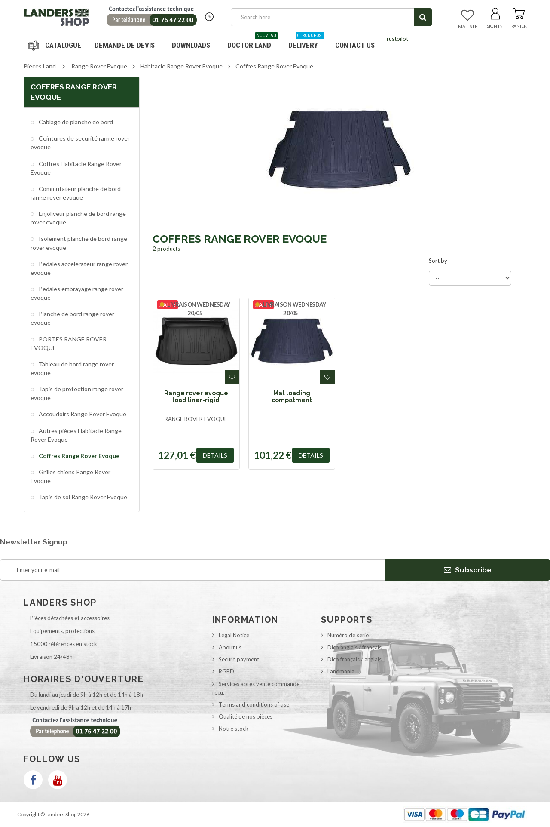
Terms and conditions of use (254, 704)
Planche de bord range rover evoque (72, 318)
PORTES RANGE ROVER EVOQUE (69, 343)
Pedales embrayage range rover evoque (77, 293)
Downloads (191, 45)
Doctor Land (252, 41)
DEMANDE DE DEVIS (125, 45)
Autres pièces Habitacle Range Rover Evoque (76, 435)
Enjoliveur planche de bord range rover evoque (78, 218)
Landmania (340, 671)
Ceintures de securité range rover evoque (80, 143)
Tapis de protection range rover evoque (77, 393)
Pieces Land (40, 66)
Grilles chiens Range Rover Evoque (70, 476)
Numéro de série (348, 635)
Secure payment (239, 659)
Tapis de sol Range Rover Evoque (82, 497)
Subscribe (468, 570)
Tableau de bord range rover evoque (72, 368)
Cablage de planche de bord (75, 122)
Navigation (56, 45)
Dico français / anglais (354, 659)
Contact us (355, 45)
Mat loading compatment (292, 396)
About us (230, 647)
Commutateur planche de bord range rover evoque (76, 193)
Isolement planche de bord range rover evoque (79, 243)
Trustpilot (395, 38)
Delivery (306, 41)
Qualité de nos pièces (245, 716)
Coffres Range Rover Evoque (78, 455)
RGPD (226, 671)
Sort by (438, 260)
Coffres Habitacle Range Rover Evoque (76, 168)
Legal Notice (234, 635)
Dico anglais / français (354, 647)
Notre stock (233, 728)
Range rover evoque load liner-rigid (196, 396)
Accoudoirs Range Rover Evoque (81, 414)
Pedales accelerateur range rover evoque (79, 268)
